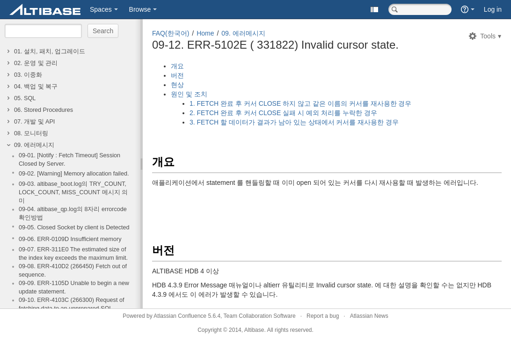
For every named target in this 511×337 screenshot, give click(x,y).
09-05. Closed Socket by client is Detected (74, 227)
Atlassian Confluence (179, 316)
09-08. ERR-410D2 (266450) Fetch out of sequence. (73, 270)
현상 (177, 84)
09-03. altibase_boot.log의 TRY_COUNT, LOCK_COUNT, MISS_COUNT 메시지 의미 (73, 192)
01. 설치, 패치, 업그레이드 (49, 51)
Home (205, 33)
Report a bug (323, 316)
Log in (493, 9)
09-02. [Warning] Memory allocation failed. (74, 173)
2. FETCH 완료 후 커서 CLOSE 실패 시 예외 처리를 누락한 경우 (283, 113)
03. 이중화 (28, 75)
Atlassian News (369, 316)
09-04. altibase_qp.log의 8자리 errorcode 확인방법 (73, 213)
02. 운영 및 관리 (36, 63)
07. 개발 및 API (34, 121)
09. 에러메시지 (34, 145)
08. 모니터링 (31, 133)
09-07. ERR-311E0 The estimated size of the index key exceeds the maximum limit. (73, 253)
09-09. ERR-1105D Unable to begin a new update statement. (74, 287)
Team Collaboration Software (260, 316)
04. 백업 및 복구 (36, 86)
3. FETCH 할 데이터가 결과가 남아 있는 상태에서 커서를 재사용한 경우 (295, 122)
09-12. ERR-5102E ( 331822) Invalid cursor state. (275, 44)
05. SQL (25, 98)
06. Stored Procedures (43, 110)
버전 (177, 75)
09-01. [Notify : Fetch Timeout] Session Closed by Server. (69, 159)
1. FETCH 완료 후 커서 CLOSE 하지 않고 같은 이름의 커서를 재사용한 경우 (300, 103)
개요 (177, 66)
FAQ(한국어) (170, 33)
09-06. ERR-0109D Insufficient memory (70, 239)
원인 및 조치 (189, 94)
